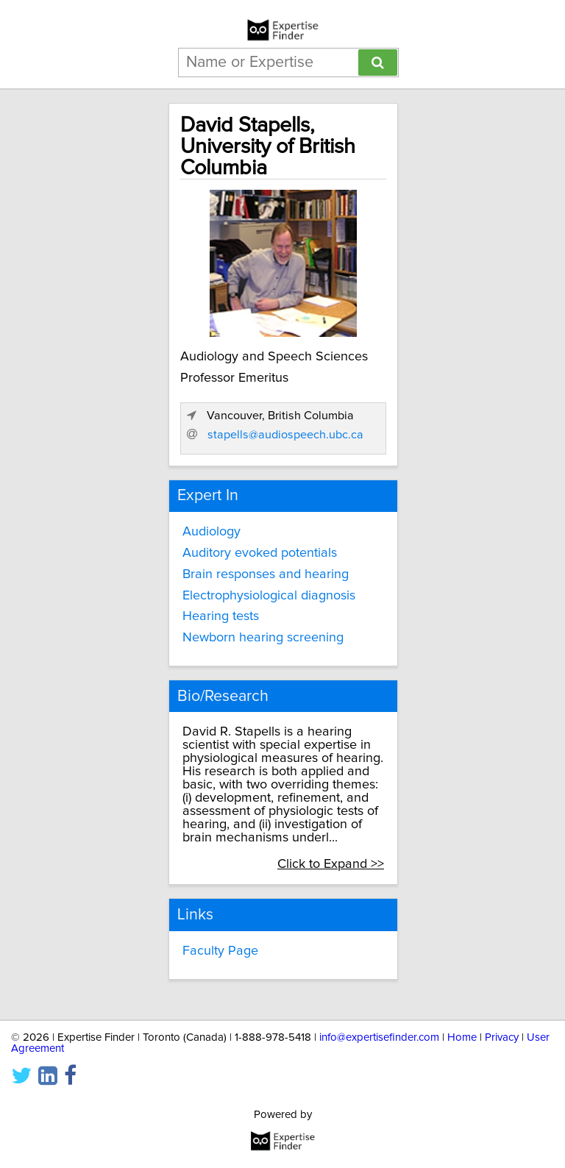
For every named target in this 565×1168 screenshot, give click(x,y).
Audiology (211, 531)
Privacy (502, 1037)
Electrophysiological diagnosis (268, 595)
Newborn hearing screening (263, 637)
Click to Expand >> (330, 864)
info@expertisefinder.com (379, 1037)
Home (462, 1037)
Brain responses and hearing (265, 574)
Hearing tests (220, 616)
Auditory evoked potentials (259, 553)
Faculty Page (220, 951)
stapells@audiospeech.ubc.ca (285, 435)
